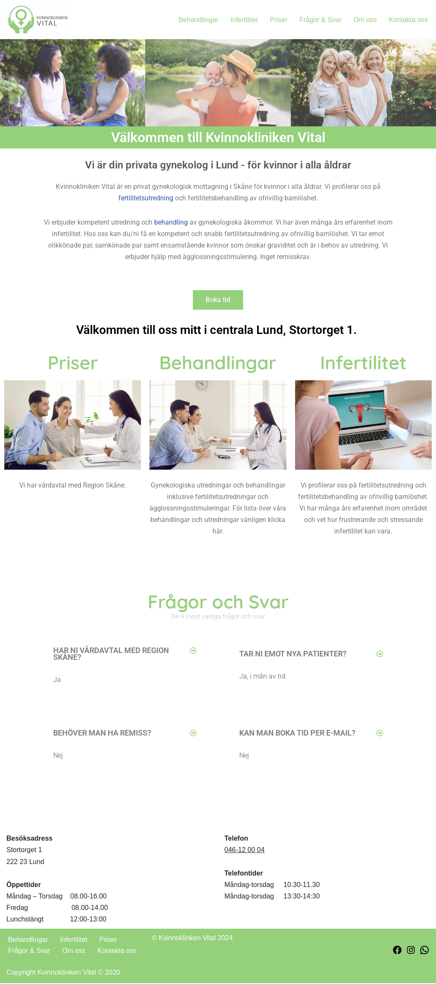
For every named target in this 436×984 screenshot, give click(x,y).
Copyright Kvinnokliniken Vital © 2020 (63, 973)
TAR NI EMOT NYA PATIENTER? (293, 654)
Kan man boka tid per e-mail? (297, 733)
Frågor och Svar (218, 602)
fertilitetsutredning (145, 199)
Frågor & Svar (320, 19)
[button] (125, 655)
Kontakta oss (408, 19)
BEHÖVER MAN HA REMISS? (102, 733)
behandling (171, 223)
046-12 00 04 (244, 851)
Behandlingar (198, 19)
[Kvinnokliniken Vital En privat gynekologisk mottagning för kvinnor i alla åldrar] (37, 19)
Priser (278, 19)
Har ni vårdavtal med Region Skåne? (111, 654)
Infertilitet (243, 19)
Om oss (364, 19)
